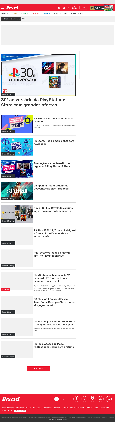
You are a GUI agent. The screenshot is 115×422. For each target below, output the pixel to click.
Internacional (77, 14)
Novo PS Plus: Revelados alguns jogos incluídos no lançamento (53, 209)
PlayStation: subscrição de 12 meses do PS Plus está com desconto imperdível (52, 278)
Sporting (25, 14)
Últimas (4, 14)
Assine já (97, 8)
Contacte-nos (7, 410)
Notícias (38, 369)
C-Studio (5, 290)
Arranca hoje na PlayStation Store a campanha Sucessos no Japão (54, 323)
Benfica (36, 14)
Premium (14, 14)
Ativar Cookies (20, 410)
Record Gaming (8, 95)
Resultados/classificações (13, 18)
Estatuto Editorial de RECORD (13, 408)
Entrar (83, 8)
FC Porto (46, 14)
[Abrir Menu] (2, 8)
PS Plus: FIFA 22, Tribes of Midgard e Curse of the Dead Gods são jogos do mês (55, 233)
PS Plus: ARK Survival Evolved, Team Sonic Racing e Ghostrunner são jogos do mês (54, 302)
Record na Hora (60, 14)
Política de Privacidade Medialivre (58, 419)
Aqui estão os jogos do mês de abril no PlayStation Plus (52, 254)
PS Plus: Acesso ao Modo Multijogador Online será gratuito (54, 345)
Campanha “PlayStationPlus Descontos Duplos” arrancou (51, 187)
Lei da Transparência (45, 408)
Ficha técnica (30, 408)
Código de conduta (77, 408)
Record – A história (61, 408)
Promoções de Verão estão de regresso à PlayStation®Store (52, 165)
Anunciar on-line (91, 408)
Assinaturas (104, 408)
